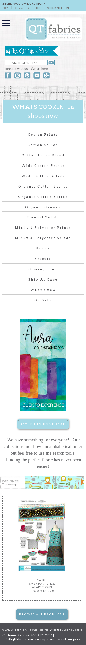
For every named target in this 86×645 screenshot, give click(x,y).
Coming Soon (42, 269)
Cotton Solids (43, 145)
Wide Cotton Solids (43, 176)
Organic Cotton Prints (43, 186)
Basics (43, 248)
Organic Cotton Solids (43, 197)
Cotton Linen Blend (43, 155)
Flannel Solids (43, 217)
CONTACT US (22, 7)
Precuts (43, 259)
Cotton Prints (43, 134)
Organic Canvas (43, 207)
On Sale (43, 300)
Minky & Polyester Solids (43, 238)
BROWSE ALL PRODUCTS (41, 614)
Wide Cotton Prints (43, 165)
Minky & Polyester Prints (43, 227)
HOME (5, 7)
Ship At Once (43, 279)
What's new (43, 290)
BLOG (38, 7)
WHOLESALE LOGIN (58, 7)
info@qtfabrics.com (17, 639)
